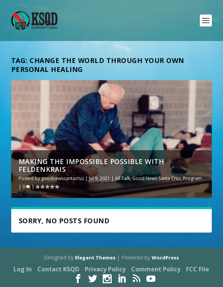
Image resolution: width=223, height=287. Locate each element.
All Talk (122, 178)
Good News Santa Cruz (156, 178)
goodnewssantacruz (62, 178)
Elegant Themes (95, 257)
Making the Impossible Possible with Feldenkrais (91, 165)
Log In (22, 269)
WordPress (165, 257)
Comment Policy (155, 269)
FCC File (197, 269)
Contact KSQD (58, 269)
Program (192, 178)
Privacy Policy (105, 269)
